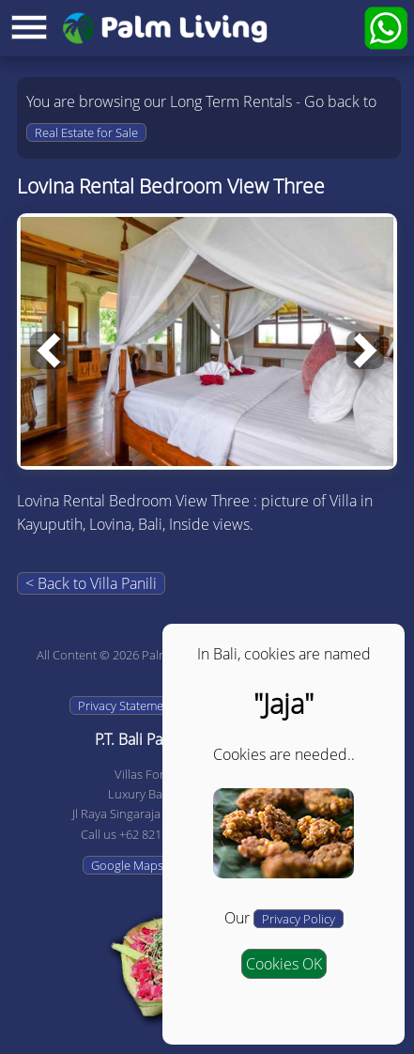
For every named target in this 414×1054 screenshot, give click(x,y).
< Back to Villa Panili (91, 583)
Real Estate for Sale (86, 132)
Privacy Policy (298, 918)
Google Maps (127, 865)
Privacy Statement (126, 705)
